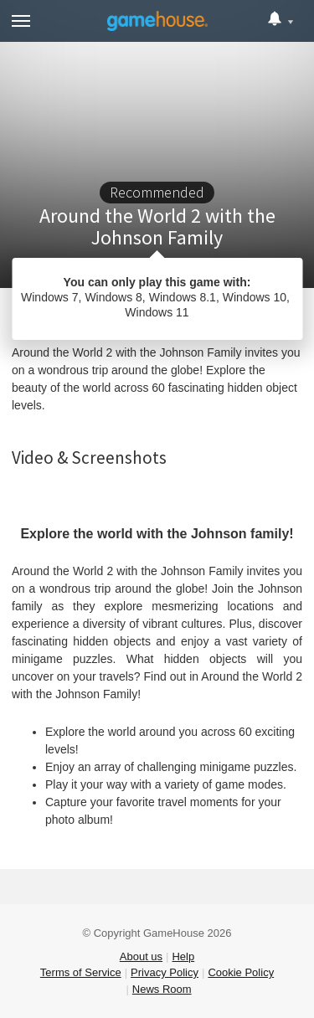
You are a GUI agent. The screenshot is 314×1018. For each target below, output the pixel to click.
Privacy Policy (164, 972)
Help (183, 956)
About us (141, 956)
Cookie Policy (241, 972)
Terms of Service (80, 972)
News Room (162, 989)
